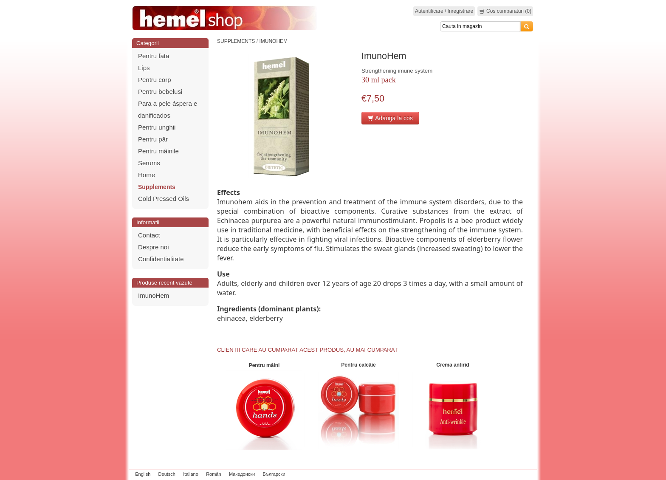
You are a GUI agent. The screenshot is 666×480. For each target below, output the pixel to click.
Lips (144, 67)
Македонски (242, 474)
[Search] (480, 26)
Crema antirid (452, 365)
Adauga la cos (390, 118)
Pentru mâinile (158, 151)
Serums (149, 163)
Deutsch (166, 474)
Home (146, 174)
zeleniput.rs (523, 474)
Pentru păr (153, 139)
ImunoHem (153, 295)
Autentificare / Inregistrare (444, 11)
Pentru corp (154, 79)
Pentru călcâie (358, 365)
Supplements (156, 187)
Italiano (190, 474)
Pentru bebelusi (160, 91)
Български (274, 474)
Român (213, 474)
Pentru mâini (264, 365)
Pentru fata (153, 55)
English (142, 474)
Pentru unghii (156, 127)
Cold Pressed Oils (163, 198)
